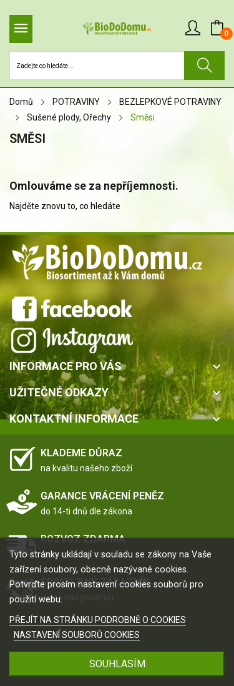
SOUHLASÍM (117, 664)
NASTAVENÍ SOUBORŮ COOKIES (77, 635)
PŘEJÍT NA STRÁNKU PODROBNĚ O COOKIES (97, 620)
